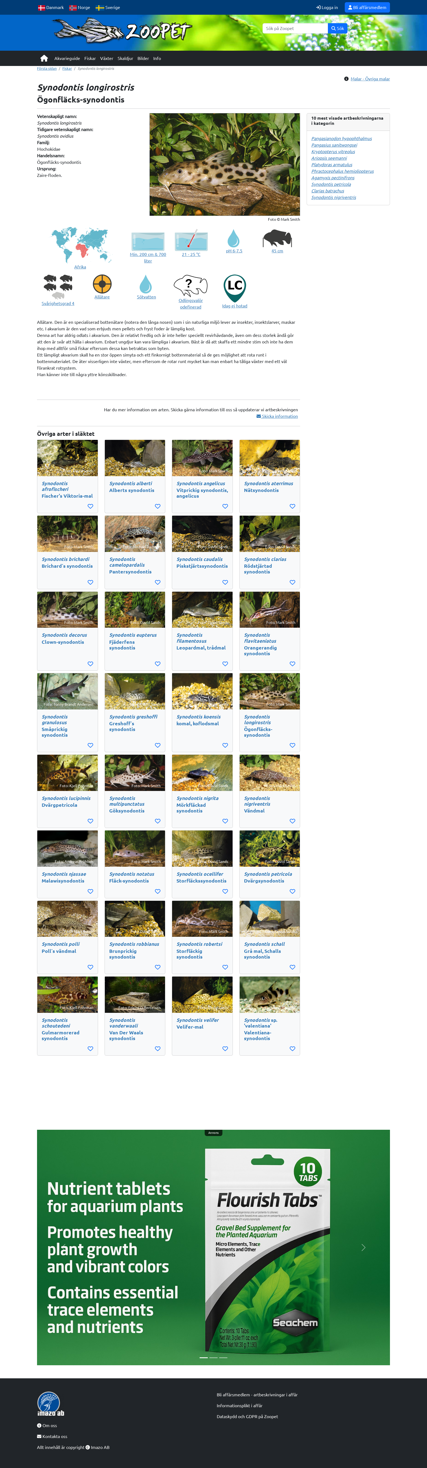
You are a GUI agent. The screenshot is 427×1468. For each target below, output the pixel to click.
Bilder (143, 58)
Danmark (51, 8)
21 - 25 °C (191, 254)
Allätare (102, 296)
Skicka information (277, 416)
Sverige (108, 8)
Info (157, 58)
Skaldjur (125, 58)
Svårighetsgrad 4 (58, 303)
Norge (79, 8)
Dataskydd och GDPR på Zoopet (247, 1416)
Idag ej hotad (234, 305)
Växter (106, 58)
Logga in (327, 7)
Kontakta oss (52, 1436)
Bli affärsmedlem (367, 7)
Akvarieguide (67, 58)
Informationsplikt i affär (240, 1405)
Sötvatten (146, 296)
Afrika (80, 266)
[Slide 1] (204, 1358)
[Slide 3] (223, 1358)
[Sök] (295, 28)
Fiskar (90, 58)
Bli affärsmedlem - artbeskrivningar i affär (257, 1394)
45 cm (277, 250)
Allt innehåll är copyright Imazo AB (73, 1447)
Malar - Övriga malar (370, 78)
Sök (337, 28)
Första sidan (47, 68)
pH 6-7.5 (234, 250)
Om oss (47, 1425)
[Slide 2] (213, 1358)
